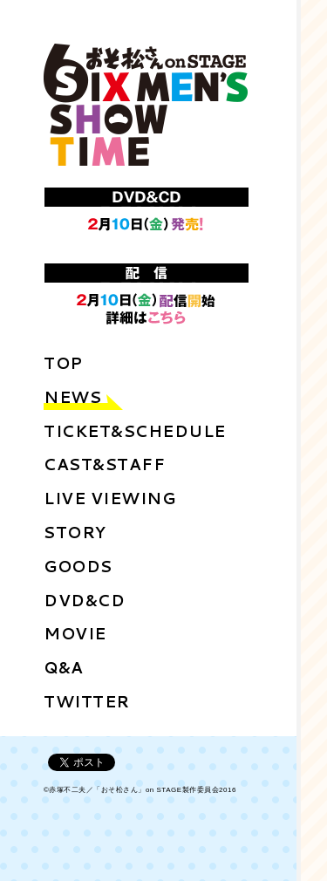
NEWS (72, 397)
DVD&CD (84, 600)
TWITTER (87, 701)
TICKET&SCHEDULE (135, 431)
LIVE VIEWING (109, 498)
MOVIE (75, 633)
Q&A (64, 667)
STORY (75, 532)
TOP (63, 363)
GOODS (78, 566)
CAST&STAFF (104, 464)
